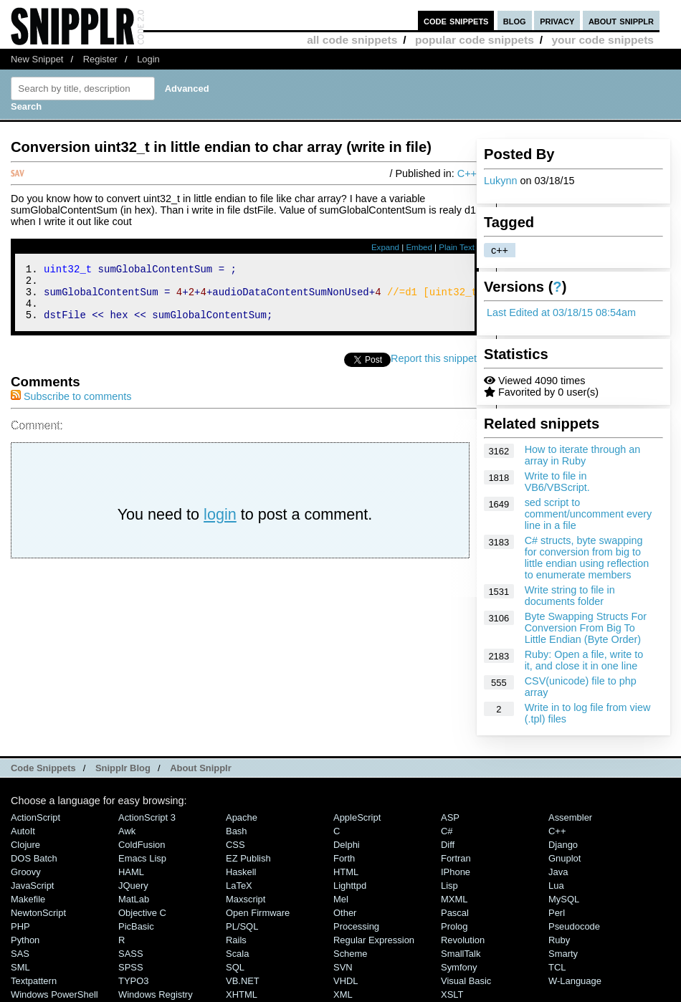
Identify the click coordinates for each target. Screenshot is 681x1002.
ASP (450, 817)
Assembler (570, 817)
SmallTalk (460, 953)
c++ (499, 250)
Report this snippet (434, 369)
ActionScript (35, 817)
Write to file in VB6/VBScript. (557, 481)
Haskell (241, 872)
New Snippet (37, 59)
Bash (236, 831)
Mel (340, 899)
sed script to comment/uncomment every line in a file (588, 514)
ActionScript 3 (147, 817)
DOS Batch (34, 858)
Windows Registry (155, 994)
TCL (557, 967)
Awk (126, 831)
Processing (356, 926)
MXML (454, 899)
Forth (344, 858)
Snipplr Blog (123, 768)
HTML (345, 872)
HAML (131, 872)
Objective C (142, 912)
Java (558, 872)
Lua (556, 885)
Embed (419, 247)
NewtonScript (38, 912)
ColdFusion (142, 844)
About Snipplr (201, 768)
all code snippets (352, 40)
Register (100, 59)
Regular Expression (373, 940)
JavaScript (32, 885)
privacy (557, 20)
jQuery (133, 885)
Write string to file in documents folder (570, 595)
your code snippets (602, 40)
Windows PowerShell (54, 994)
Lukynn (500, 180)
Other (344, 912)
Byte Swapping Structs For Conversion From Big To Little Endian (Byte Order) (586, 628)
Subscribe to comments (71, 407)
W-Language (574, 980)
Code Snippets (43, 768)
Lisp (449, 885)
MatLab (133, 899)
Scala (237, 953)
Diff (447, 844)
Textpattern (34, 980)
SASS (130, 953)
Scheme (350, 953)
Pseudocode (574, 926)
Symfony (459, 967)
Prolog (454, 926)
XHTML (241, 994)
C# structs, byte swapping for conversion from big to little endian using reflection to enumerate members (587, 558)
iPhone (455, 872)
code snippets (456, 20)
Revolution (463, 940)
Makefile (28, 899)
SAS (20, 953)
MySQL (563, 899)
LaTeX (239, 885)
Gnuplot (564, 858)
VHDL (345, 980)
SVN (343, 967)
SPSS (130, 967)
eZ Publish (248, 858)
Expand (385, 247)
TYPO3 (133, 980)
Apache (241, 817)
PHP (20, 926)
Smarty (563, 953)
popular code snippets (474, 40)
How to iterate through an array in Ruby (583, 455)
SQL (235, 967)
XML (343, 994)
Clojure (25, 844)
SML (20, 967)
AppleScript (357, 817)
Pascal (455, 912)
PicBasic (136, 926)
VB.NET (242, 980)
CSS (235, 844)
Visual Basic (466, 980)
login (220, 525)
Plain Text (457, 247)
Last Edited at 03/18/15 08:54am (561, 312)
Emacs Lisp (142, 858)
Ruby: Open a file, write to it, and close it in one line (584, 660)
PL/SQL (242, 926)
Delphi (346, 844)
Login (148, 59)
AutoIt (23, 831)
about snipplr (621, 20)
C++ (467, 173)
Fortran (456, 858)
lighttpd (349, 885)
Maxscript (245, 899)
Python (25, 940)
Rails (236, 940)
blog (514, 20)
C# (447, 831)
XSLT (452, 994)
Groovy (26, 872)
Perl (556, 912)
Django (563, 844)
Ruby (559, 940)
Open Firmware (258, 912)
